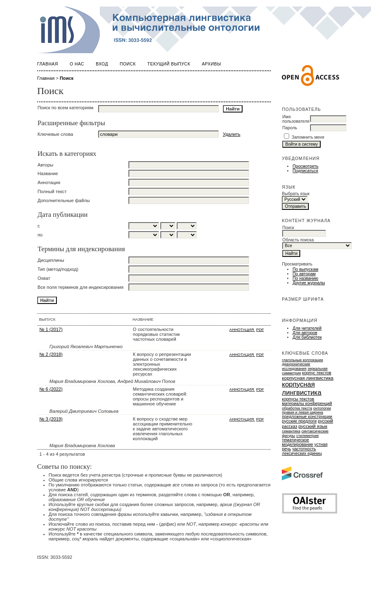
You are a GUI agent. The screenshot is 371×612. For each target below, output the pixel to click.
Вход (102, 64)
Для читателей (307, 328)
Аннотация (49, 182)
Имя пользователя (295, 119)
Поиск (128, 64)
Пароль (289, 128)
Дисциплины (51, 260)
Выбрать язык (295, 193)
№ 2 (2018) (51, 354)
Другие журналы (308, 283)
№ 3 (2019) (51, 418)
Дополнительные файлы (64, 200)
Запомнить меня (308, 137)
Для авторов (304, 333)
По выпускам (305, 269)
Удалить (232, 134)
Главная (47, 64)
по (40, 234)
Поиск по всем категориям (66, 107)
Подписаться (305, 171)
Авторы (46, 164)
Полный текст (52, 191)
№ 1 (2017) (51, 329)
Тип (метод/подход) (58, 269)
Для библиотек (307, 337)
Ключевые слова (55, 134)
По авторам (303, 274)
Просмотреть (305, 166)
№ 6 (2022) (51, 389)
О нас (77, 64)
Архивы (211, 64)
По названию (305, 278)
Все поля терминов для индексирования (81, 287)
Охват (44, 278)
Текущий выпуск (168, 64)
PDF (260, 329)
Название (48, 173)
